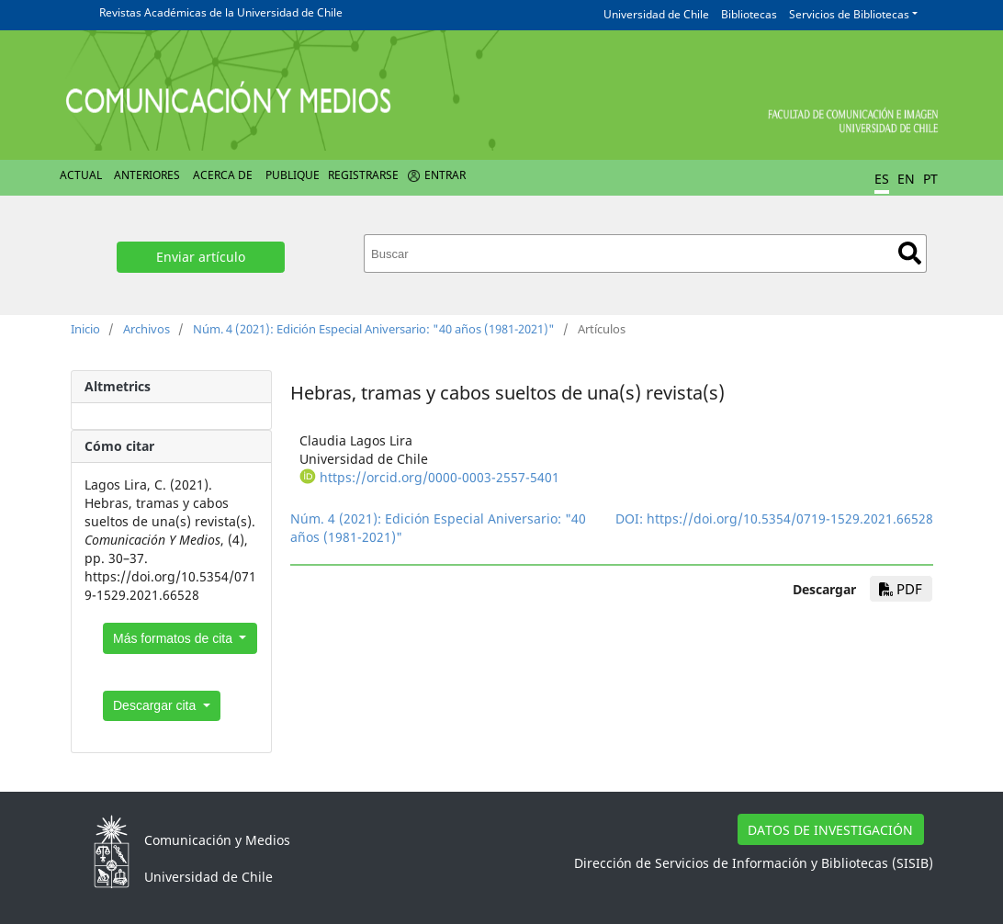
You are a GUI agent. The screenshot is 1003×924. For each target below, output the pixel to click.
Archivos (146, 329)
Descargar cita (156, 705)
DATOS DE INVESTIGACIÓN (830, 830)
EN (906, 178)
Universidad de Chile (656, 14)
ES (881, 178)
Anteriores (147, 175)
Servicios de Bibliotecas (849, 14)
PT (930, 178)
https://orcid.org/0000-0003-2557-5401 (439, 477)
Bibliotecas (749, 14)
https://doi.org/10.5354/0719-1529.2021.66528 (790, 518)
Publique (292, 175)
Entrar (445, 175)
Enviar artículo (200, 256)
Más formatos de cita (174, 638)
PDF (900, 589)
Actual (81, 175)
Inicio (85, 329)
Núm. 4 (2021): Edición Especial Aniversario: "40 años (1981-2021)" (374, 329)
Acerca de (223, 175)
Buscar (909, 253)
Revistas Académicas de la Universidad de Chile (221, 12)
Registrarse (363, 175)
